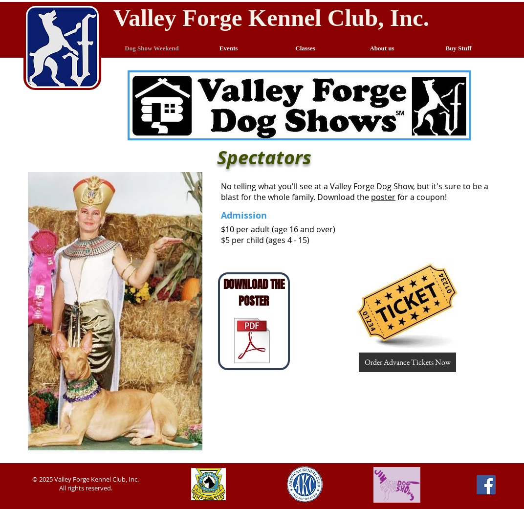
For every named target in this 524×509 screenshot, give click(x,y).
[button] (407, 306)
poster (383, 197)
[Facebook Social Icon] (486, 484)
